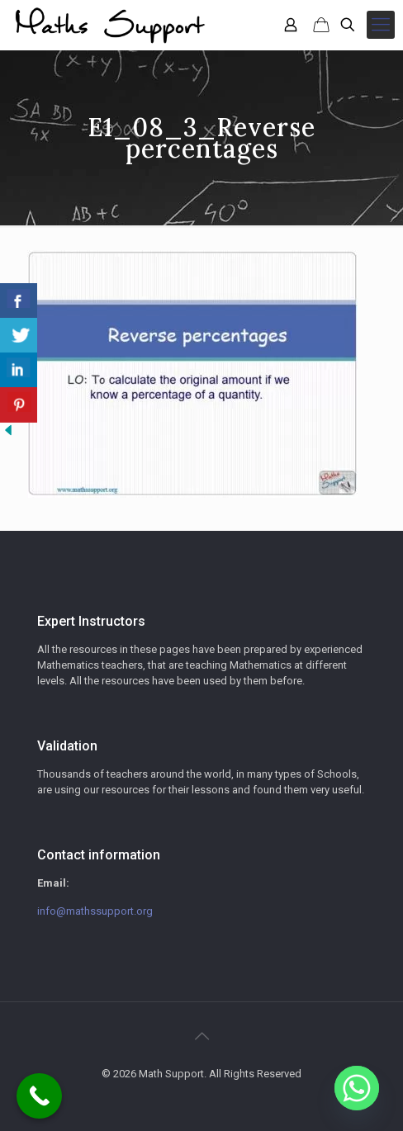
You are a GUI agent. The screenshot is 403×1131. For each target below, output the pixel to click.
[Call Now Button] (39, 1096)
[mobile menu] (381, 25)
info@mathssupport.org (95, 911)
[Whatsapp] (356, 1088)
